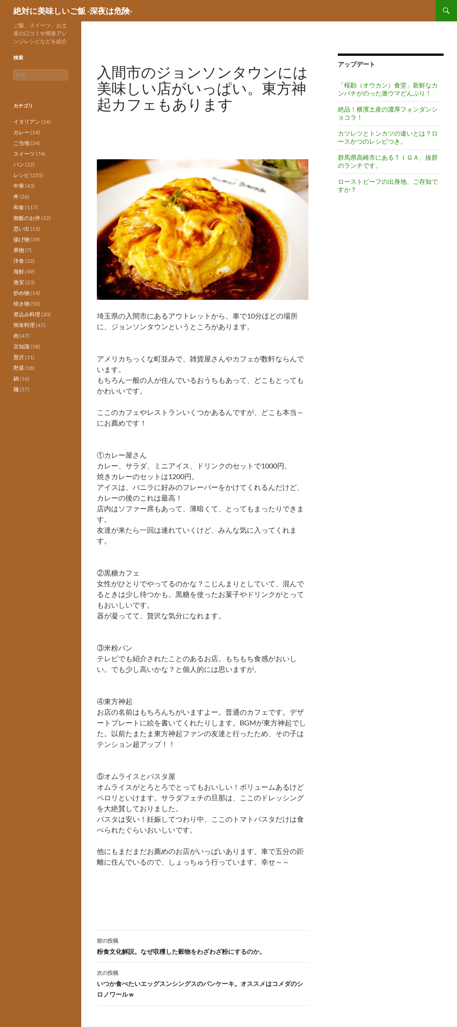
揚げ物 (21, 239)
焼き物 (21, 303)
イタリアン (26, 121)
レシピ (21, 175)
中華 (18, 185)
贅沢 (18, 357)
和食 (18, 207)
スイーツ (24, 153)
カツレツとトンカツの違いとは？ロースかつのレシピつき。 (388, 137)
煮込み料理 (26, 314)
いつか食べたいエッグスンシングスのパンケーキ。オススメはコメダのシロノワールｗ (202, 983)
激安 (18, 282)
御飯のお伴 (26, 218)
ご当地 (21, 143)
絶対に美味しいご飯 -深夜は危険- (73, 11)
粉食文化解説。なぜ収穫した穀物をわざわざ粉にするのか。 (202, 945)
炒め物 (21, 293)
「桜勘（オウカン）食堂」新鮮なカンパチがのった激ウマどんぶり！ (388, 89)
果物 (18, 250)
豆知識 (21, 346)
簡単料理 (24, 325)
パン (18, 164)
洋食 (18, 260)
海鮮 (18, 271)
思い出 (21, 228)
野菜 (18, 367)
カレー (21, 132)
